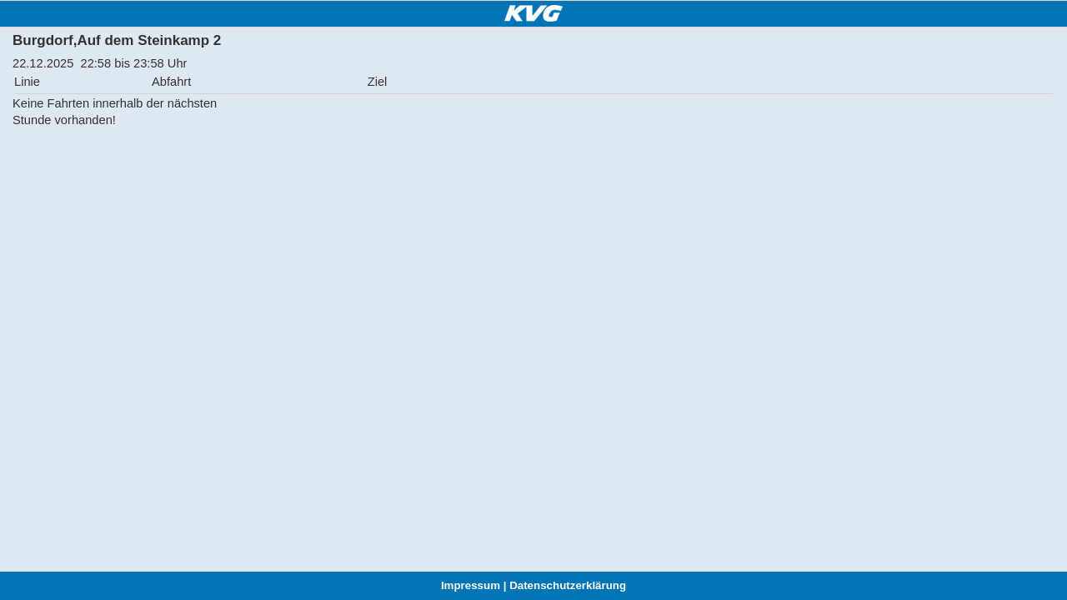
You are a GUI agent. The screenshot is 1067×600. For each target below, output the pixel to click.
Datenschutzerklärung (567, 585)
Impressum (470, 585)
